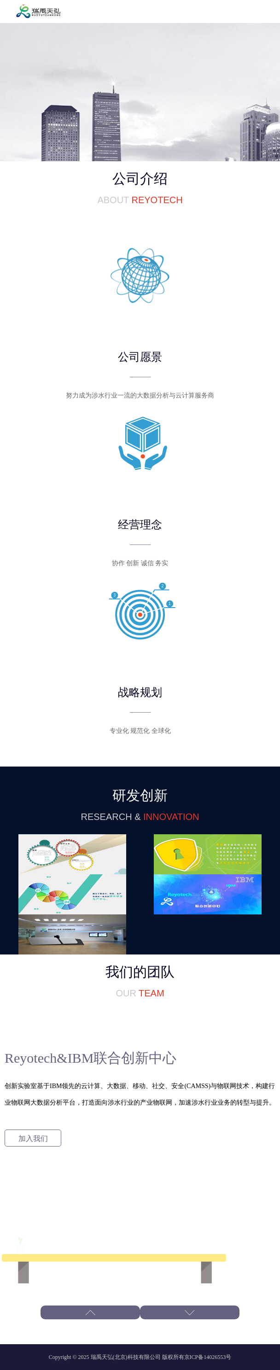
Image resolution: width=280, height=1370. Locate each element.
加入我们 (33, 1138)
